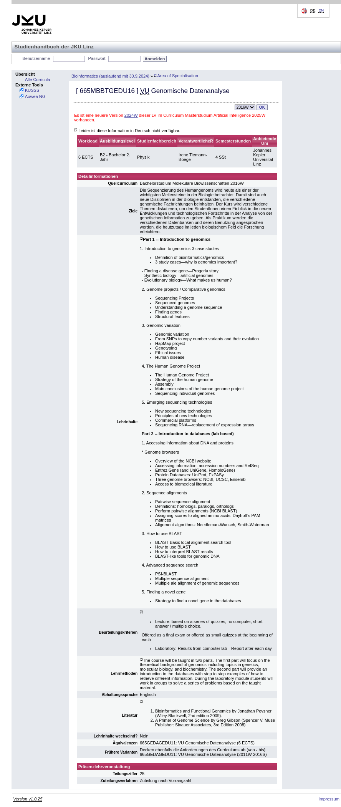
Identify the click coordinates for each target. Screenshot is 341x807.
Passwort (96, 58)
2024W (131, 115)
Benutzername (36, 58)
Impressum (328, 799)
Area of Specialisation (176, 75)
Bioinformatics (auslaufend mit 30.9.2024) (110, 75)
